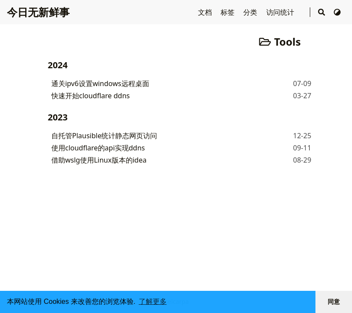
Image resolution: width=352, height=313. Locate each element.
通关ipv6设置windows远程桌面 (100, 83)
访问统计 (281, 12)
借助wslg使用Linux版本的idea (99, 160)
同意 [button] (334, 301)
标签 (228, 12)
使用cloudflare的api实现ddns (98, 148)
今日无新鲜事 (38, 12)
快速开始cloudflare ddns (90, 95)
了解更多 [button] (153, 301)
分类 (251, 12)
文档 (206, 12)
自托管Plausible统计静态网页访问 (104, 135)
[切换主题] (337, 12)
